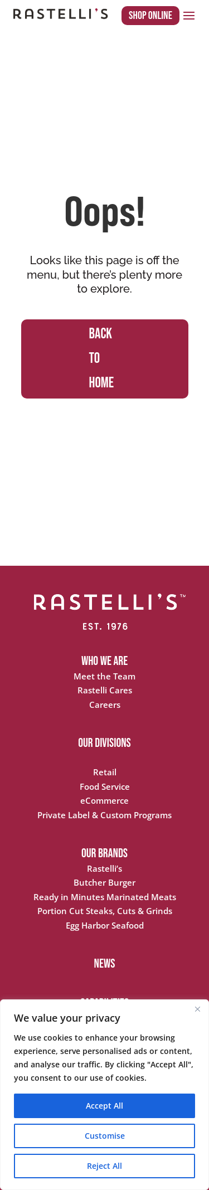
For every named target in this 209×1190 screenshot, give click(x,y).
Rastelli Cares (104, 690)
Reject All (104, 1165)
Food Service (105, 786)
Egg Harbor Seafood (105, 925)
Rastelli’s (104, 868)
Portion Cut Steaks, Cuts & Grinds (104, 910)
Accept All (104, 1105)
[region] (104, 1094)
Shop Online (150, 15)
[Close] (197, 1009)
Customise (105, 1135)
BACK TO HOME (101, 359)
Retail (104, 772)
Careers (104, 704)
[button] (189, 15)
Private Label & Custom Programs (104, 814)
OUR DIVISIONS (104, 743)
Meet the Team (104, 676)
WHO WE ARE (104, 661)
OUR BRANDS (104, 853)
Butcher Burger (104, 882)
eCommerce (104, 800)
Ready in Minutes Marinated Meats (104, 896)
